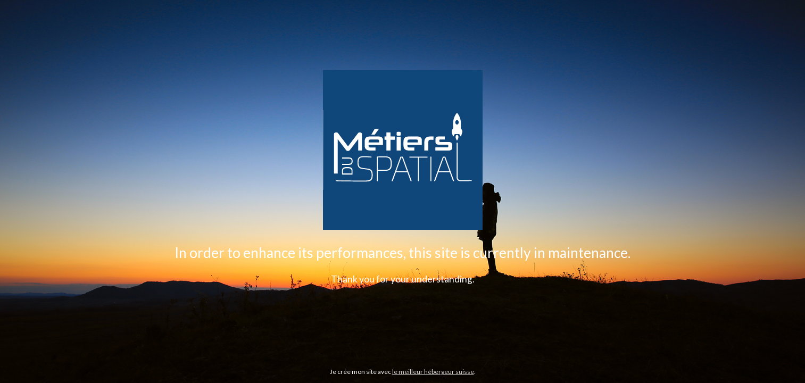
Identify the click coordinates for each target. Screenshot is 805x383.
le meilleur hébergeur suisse (433, 372)
